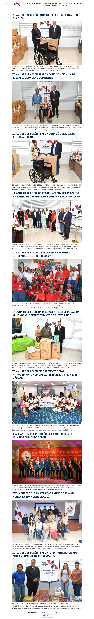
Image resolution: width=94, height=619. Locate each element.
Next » (49, 616)
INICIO (28, 3)
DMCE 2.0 (61, 3)
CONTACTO (62, 5)
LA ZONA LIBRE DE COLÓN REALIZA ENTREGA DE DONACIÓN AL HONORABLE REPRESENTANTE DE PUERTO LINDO (46, 313)
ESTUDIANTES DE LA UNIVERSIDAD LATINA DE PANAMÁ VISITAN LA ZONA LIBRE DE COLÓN (43, 495)
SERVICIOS (69, 3)
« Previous (42, 612)
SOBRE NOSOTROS (38, 3)
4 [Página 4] (59, 612)
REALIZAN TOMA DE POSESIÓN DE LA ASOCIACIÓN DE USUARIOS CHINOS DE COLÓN (42, 435)
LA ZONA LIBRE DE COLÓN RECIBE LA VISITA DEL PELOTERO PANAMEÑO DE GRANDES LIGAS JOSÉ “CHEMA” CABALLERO (46, 195)
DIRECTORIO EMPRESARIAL (49, 5)
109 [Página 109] (44, 616)
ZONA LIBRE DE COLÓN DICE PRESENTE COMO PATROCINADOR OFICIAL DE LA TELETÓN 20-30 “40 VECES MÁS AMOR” (44, 375)
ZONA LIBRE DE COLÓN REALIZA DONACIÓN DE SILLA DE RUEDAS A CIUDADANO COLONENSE (43, 76)
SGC (67, 5)
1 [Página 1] (49, 612)
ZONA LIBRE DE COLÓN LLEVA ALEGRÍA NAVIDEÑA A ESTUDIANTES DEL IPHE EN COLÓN (41, 254)
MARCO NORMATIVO (51, 3)
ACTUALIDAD (78, 3)
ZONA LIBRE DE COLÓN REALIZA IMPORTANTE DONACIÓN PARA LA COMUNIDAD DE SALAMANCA (44, 554)
